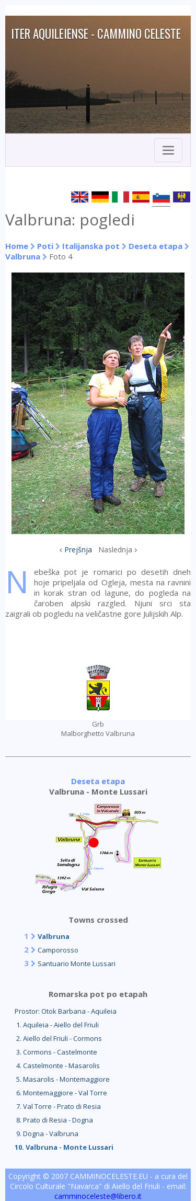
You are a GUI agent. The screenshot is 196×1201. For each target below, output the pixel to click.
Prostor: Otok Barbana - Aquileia (66, 1011)
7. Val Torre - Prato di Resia (58, 1106)
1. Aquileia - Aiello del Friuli (57, 1024)
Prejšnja (78, 549)
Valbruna (22, 256)
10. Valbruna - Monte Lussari (64, 1147)
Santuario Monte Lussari (77, 963)
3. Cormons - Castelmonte (56, 1052)
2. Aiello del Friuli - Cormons (58, 1038)
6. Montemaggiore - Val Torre (61, 1092)
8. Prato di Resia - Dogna (54, 1120)
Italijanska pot (91, 246)
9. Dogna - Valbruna (46, 1133)
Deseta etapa (155, 246)
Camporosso (58, 950)
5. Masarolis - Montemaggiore (62, 1079)
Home (16, 246)
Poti (45, 246)
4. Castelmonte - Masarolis (57, 1065)
